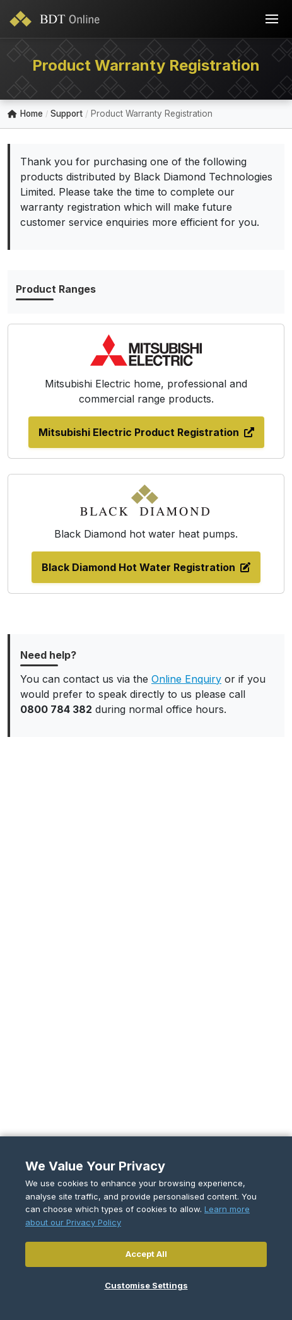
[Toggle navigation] (271, 19)
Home (25, 114)
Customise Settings (146, 1285)
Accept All (146, 1254)
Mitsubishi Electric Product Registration (146, 432)
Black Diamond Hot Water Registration (146, 567)
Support (66, 114)
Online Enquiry (186, 679)
